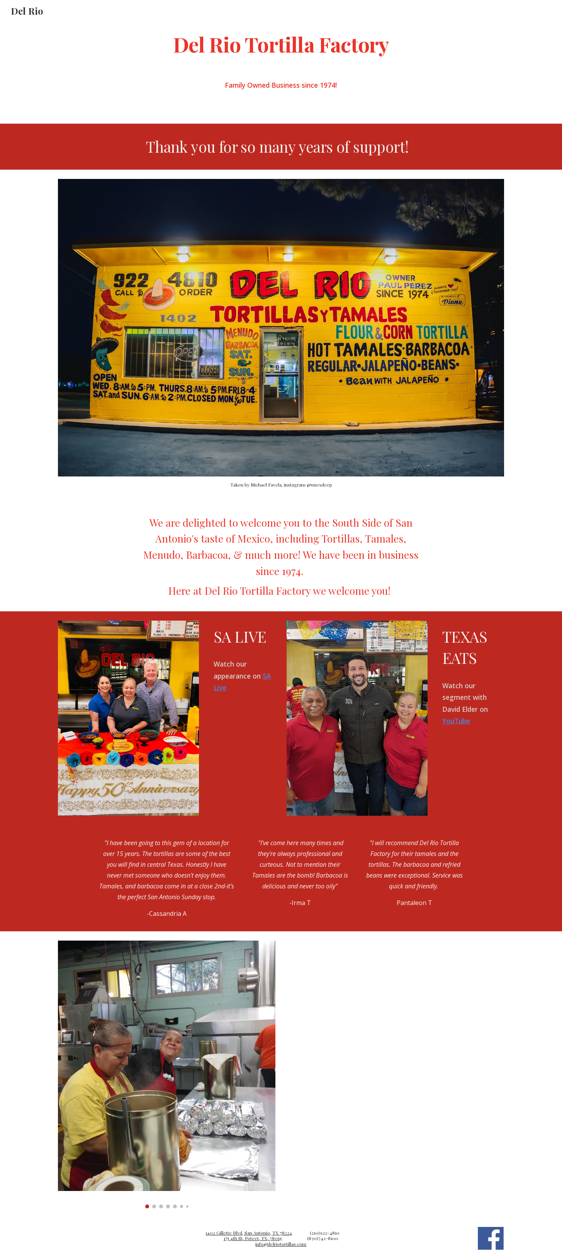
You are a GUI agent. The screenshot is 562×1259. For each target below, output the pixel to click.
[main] (281, 43)
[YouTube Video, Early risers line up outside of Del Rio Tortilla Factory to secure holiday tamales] (395, 996)
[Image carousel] (166, 1074)
